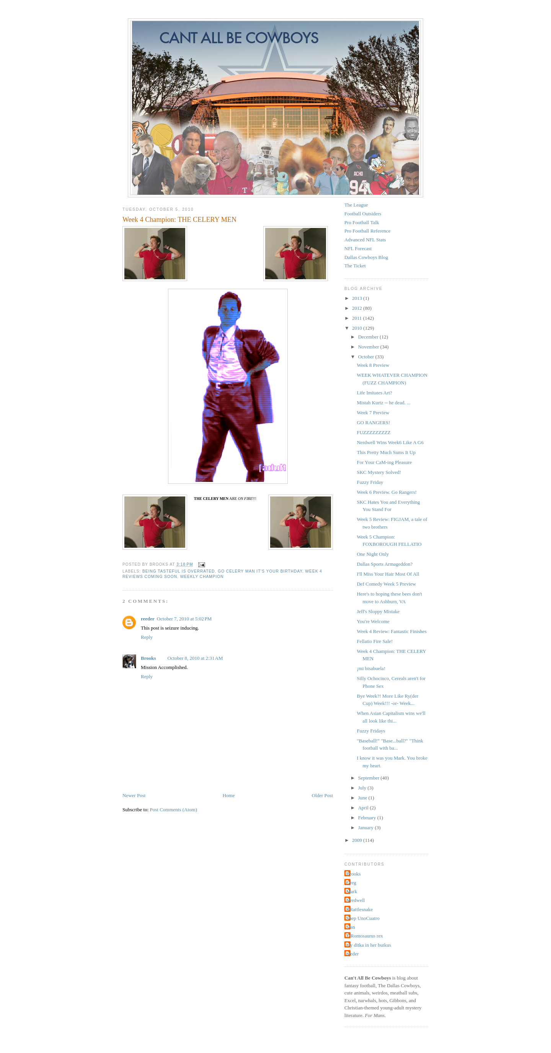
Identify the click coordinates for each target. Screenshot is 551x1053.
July (363, 788)
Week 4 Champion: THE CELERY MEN (179, 219)
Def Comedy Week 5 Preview (386, 584)
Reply (147, 637)
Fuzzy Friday (370, 482)
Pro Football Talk (361, 222)
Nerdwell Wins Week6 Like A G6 (390, 442)
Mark (351, 891)
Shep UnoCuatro (363, 918)
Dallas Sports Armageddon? (384, 564)
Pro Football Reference (367, 231)
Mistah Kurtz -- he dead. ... (383, 402)
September (369, 778)
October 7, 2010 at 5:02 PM (184, 619)
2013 (357, 298)
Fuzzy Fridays (371, 731)
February (367, 817)
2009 (357, 840)
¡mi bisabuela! (371, 668)
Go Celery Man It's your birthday (260, 571)
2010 (357, 328)
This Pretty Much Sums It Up (386, 452)
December (369, 337)
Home (229, 795)
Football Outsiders (362, 213)
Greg (351, 882)
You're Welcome (373, 621)
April (364, 808)
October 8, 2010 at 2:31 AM (195, 658)
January (366, 827)
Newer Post (133, 795)
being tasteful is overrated (178, 571)
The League (356, 205)
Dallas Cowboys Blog (366, 257)
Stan (350, 927)
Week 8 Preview (373, 365)
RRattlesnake (359, 909)
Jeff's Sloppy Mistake (378, 611)
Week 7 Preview (373, 412)
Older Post (322, 795)
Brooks (148, 658)
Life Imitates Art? (374, 392)
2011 (357, 318)
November (369, 347)
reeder (148, 619)
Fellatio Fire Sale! (375, 641)
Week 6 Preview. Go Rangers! (387, 492)
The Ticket (355, 266)
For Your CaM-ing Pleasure (384, 462)
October (366, 357)
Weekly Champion (202, 577)
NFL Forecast (358, 248)
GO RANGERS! (373, 422)
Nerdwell (355, 900)
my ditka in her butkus (368, 945)
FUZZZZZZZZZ (373, 432)
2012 (357, 308)
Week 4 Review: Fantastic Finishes (391, 631)
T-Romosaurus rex (364, 936)
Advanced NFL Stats (365, 239)
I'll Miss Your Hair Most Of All (388, 574)
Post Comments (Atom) (173, 809)
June (363, 798)
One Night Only (373, 554)
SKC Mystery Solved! (379, 472)
